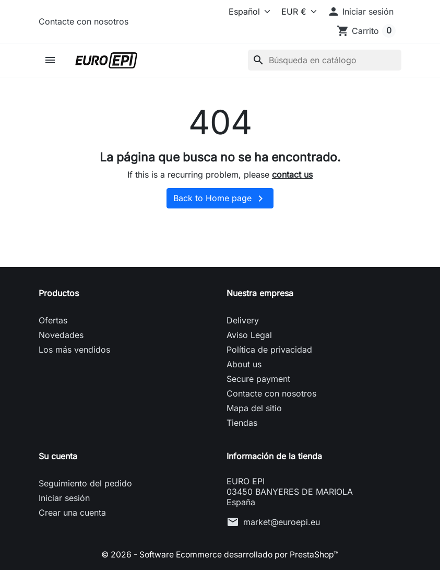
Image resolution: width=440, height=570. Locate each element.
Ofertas (53, 320)
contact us (292, 174)
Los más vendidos (74, 349)
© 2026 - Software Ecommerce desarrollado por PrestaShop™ (220, 554)
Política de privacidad (269, 349)
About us (244, 364)
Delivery (243, 320)
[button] (360, 11)
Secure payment (258, 379)
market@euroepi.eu (281, 522)
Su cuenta (58, 456)
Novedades (61, 335)
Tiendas (242, 422)
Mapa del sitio (254, 408)
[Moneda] (297, 11)
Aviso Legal (249, 335)
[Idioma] (241, 11)
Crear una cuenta (72, 512)
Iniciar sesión (64, 498)
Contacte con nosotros (83, 21)
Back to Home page (220, 198)
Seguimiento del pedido (85, 483)
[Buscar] (324, 60)
